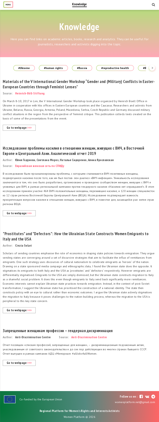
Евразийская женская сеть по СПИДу (39, 166)
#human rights (53, 68)
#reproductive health (115, 68)
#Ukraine (24, 68)
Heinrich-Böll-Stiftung (30, 93)
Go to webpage (19, 127)
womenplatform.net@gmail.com (135, 402)
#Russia (82, 68)
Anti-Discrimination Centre (89, 337)
